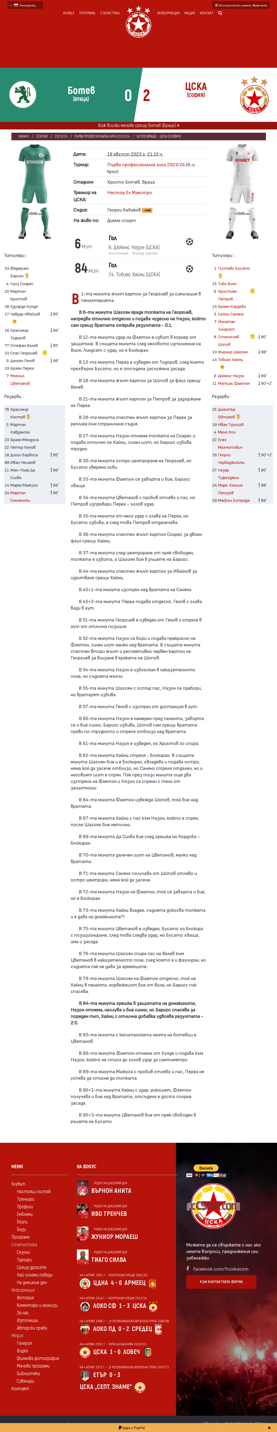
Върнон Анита (111, 1191)
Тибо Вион (227, 283)
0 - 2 (123, 1329)
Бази (21, 1229)
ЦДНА (100, 1283)
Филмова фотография (38, 1358)
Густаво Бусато (234, 272)
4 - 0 (116, 1283)
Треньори (25, 1199)
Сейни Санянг (231, 313)
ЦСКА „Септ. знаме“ (106, 1387)
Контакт (206, 13)
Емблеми (24, 1214)
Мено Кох (227, 431)
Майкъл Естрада (234, 500)
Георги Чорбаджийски (231, 458)
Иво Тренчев (109, 1214)
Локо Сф (104, 1306)
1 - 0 (115, 1352)
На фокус (86, 1167)
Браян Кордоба (232, 306)
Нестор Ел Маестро (129, 192)
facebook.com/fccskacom (221, 1268)
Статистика (110, 13)
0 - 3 (114, 1375)
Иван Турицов (231, 424)
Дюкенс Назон (231, 375)
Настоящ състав (34, 1192)
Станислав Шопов (228, 340)
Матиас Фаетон (234, 383)
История (25, 1298)
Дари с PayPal (132, 1427)
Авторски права (32, 1328)
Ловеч (131, 1352)
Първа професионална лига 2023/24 (102, 136)
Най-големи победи (35, 1275)
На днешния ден (32, 1283)
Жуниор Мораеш (114, 1237)
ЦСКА (139, 1306)
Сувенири (25, 1381)
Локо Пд (104, 1329)
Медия (189, 13)
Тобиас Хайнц (230, 364)
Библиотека (28, 1374)
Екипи (22, 1222)
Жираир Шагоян (233, 351)
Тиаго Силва (108, 1260)
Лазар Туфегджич (228, 473)
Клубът (68, 13)
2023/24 (61, 136)
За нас (23, 1313)
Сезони (42, 136)
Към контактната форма (221, 1282)
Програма (87, 13)
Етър (100, 1375)
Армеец (135, 1283)
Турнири (24, 1260)
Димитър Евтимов (229, 413)
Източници (27, 1320)
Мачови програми (33, 1366)
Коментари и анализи (37, 1305)
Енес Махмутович (230, 443)
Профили (25, 1207)
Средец (142, 1329)
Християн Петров (227, 294)
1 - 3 (124, 1306)
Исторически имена (241, 5)
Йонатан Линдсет (226, 325)
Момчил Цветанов (20, 379)
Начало (23, 136)
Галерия (24, 1343)
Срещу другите (31, 1267)
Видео (22, 1351)
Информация (168, 13)
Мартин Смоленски (20, 496)
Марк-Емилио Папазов (230, 488)
